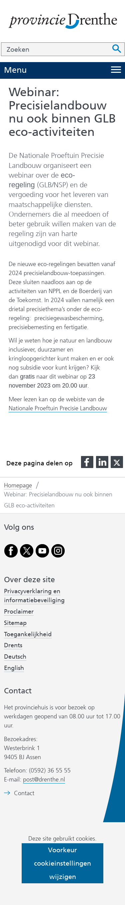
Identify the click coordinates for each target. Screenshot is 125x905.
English (14, 668)
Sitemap (15, 623)
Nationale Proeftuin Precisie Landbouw (58, 408)
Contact (24, 793)
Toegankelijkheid (28, 634)
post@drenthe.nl (44, 779)
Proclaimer (19, 611)
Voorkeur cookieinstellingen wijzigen (62, 863)
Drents (13, 645)
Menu (15, 70)
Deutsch (15, 656)
